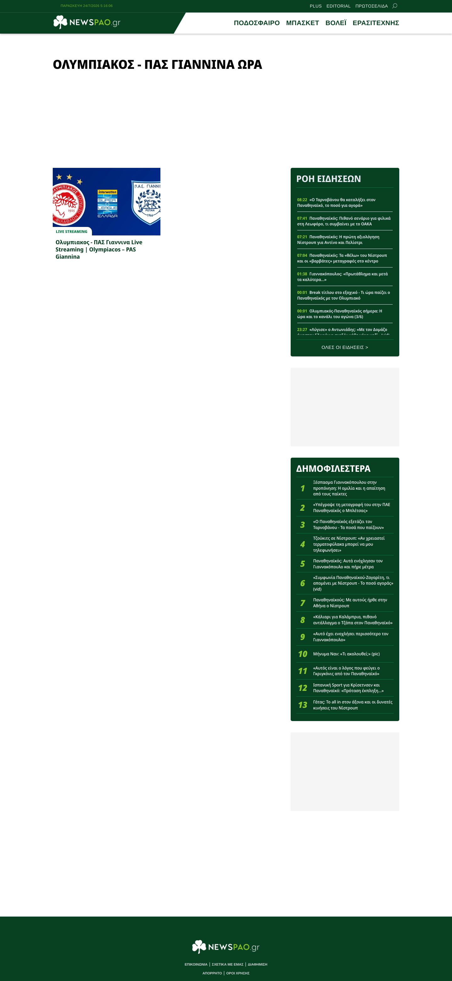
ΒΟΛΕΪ (336, 23)
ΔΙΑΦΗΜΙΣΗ (257, 965)
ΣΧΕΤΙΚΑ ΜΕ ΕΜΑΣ (228, 965)
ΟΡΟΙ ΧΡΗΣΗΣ (238, 973)
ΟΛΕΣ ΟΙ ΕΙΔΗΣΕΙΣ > (345, 347)
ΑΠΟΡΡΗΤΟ (212, 973)
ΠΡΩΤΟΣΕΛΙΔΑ (372, 5)
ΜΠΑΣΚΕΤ (302, 23)
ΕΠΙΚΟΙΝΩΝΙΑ (196, 965)
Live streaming (71, 231)
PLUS (316, 5)
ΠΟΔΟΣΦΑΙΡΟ (257, 23)
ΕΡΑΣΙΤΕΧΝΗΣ (376, 23)
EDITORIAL (338, 5)
